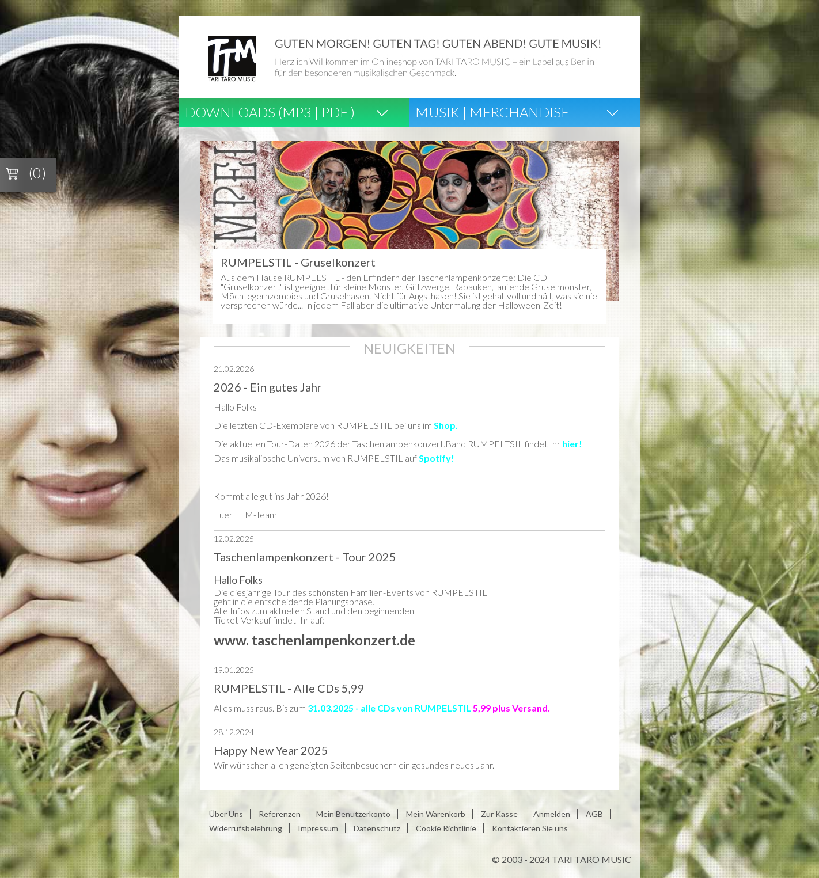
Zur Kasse (499, 814)
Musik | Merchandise (492, 112)
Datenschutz (377, 828)
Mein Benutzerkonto (353, 814)
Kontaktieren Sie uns (530, 828)
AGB (594, 814)
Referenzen (280, 814)
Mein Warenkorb (435, 814)
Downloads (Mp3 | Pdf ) (270, 112)
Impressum (318, 828)
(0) (37, 172)
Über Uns (226, 814)
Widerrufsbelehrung (245, 828)
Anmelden (551, 814)
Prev (215, 225)
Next (604, 225)
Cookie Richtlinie (446, 828)
